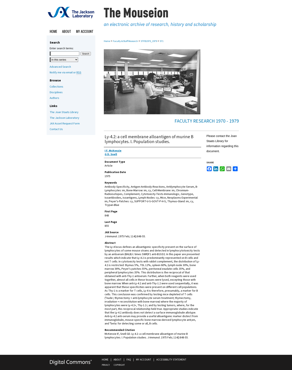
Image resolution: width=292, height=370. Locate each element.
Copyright (119, 365)
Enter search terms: (62, 48)
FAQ (129, 359)
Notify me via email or (65, 73)
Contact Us (56, 129)
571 (161, 41)
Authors (54, 98)
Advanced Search (60, 67)
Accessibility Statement (171, 359)
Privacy (106, 365)
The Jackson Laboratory (64, 118)
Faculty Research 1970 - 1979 (207, 121)
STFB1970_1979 (149, 41)
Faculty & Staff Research (125, 41)
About (117, 359)
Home (107, 41)
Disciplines (56, 92)
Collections (56, 87)
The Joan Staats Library (64, 112)
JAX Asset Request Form (65, 124)
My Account (143, 359)
